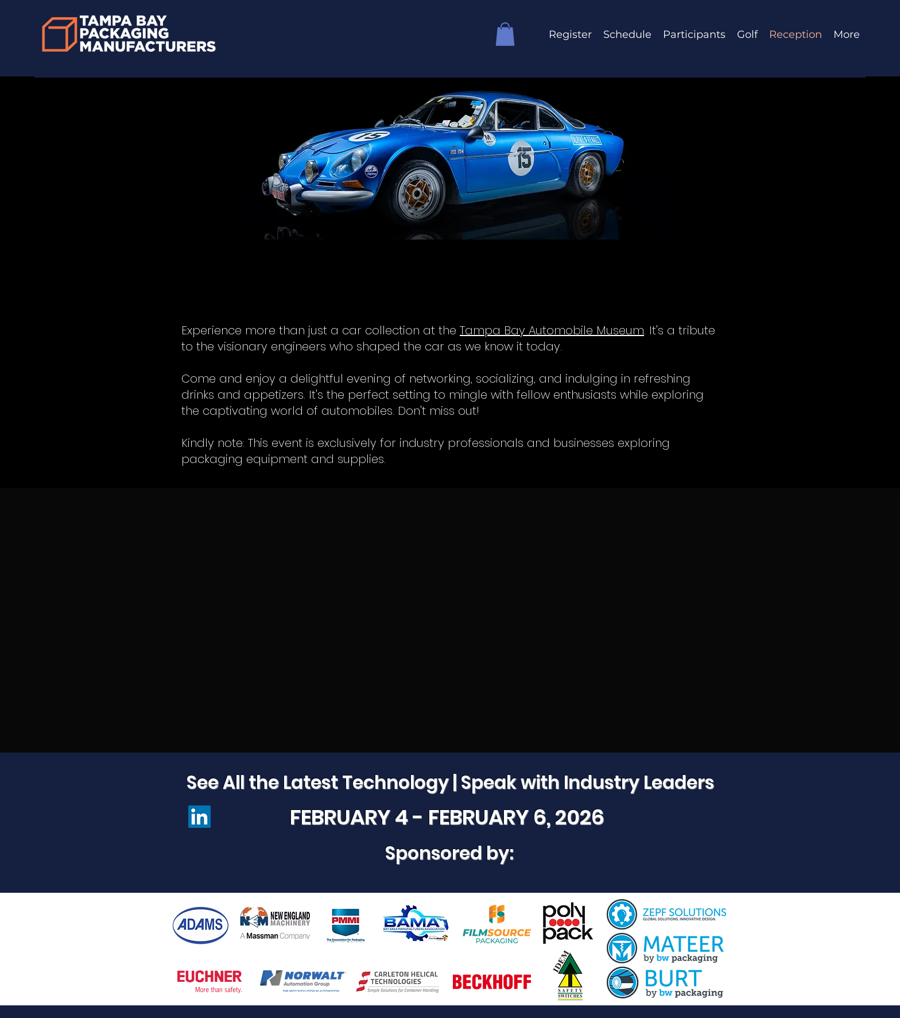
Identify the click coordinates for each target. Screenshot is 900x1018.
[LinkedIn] (199, 816)
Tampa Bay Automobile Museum (552, 330)
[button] (505, 34)
